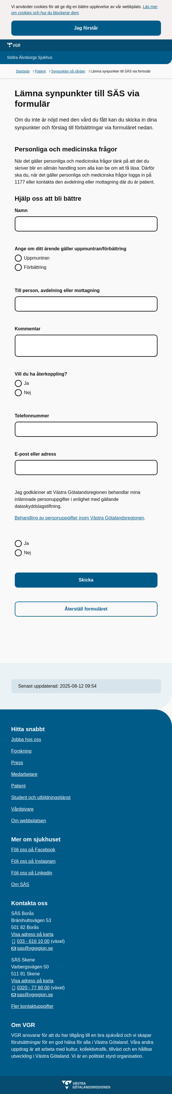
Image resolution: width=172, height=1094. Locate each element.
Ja (26, 383)
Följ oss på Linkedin (31, 872)
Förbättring (35, 267)
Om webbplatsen (28, 820)
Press (17, 762)
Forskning (21, 751)
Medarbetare (24, 774)
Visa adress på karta (32, 934)
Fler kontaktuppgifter (32, 1006)
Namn (21, 210)
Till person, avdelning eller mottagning (57, 290)
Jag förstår (86, 28)
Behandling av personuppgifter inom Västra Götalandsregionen (79, 517)
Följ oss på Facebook (33, 849)
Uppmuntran (37, 258)
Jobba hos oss (26, 739)
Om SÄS (20, 884)
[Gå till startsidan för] (29, 58)
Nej (27, 392)
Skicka (86, 579)
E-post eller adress (35, 454)
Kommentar (28, 328)
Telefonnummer (32, 415)
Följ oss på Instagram (33, 861)
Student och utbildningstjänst (41, 797)
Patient (18, 785)
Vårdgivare (22, 809)
